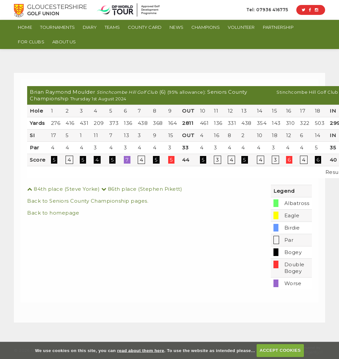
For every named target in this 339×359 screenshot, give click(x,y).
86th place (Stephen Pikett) (141, 189)
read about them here (140, 350)
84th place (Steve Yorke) (63, 189)
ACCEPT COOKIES (280, 350)
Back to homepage (53, 213)
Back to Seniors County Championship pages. (87, 201)
